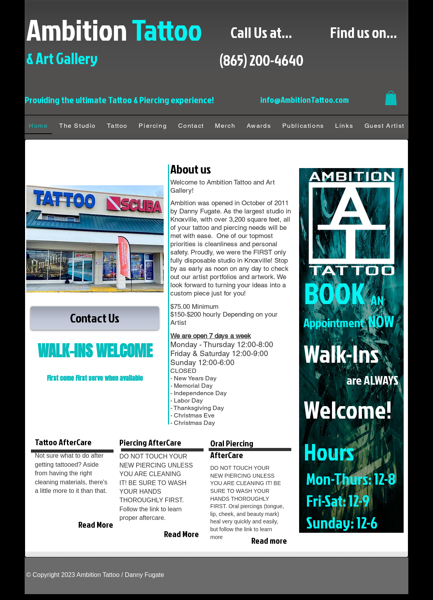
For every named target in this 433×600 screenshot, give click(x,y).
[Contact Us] (95, 318)
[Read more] (263, 540)
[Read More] (94, 525)
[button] (391, 98)
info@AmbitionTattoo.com (304, 99)
